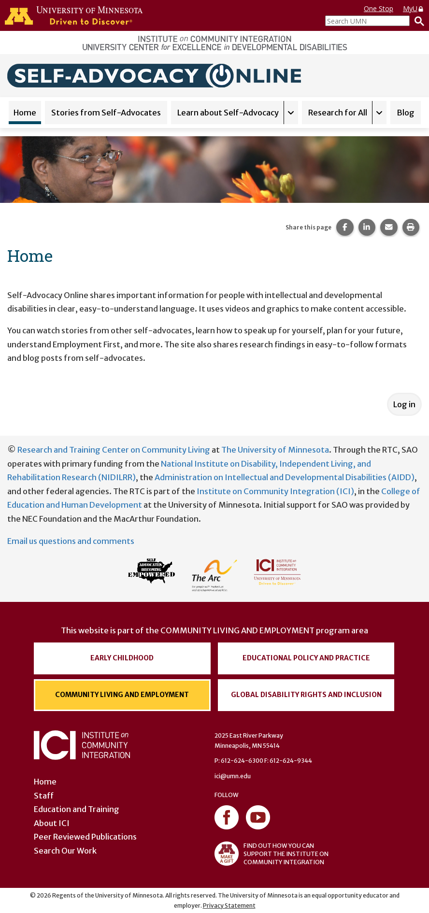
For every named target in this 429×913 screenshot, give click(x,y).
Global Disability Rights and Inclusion (306, 694)
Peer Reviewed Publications (85, 837)
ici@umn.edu (232, 776)
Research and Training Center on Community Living (113, 450)
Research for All (337, 112)
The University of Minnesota (275, 450)
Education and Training (76, 809)
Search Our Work (65, 851)
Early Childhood (122, 658)
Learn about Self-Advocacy (228, 112)
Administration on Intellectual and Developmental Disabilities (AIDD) (285, 477)
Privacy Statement (229, 905)
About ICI (52, 823)
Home (25, 112)
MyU (413, 8)
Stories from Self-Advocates (106, 112)
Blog (406, 112)
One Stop (378, 8)
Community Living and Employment (122, 694)
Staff (44, 795)
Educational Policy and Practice (306, 658)
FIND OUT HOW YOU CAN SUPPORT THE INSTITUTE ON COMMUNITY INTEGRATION (271, 854)
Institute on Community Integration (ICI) (275, 491)
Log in (404, 404)
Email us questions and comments (70, 541)
